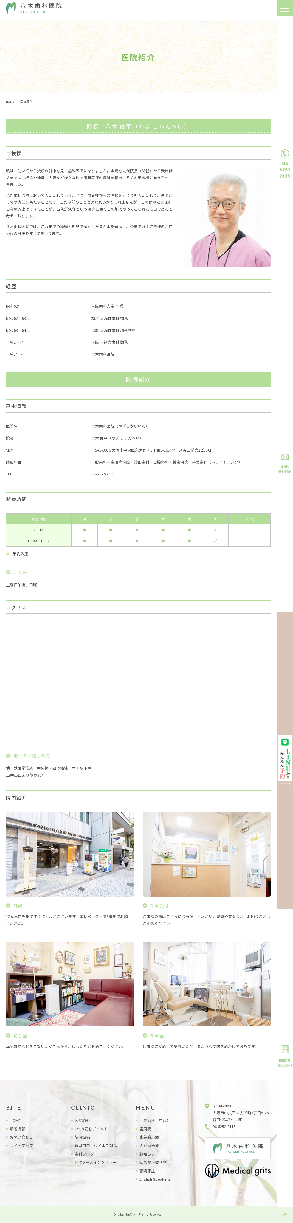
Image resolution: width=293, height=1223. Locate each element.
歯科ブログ (84, 1154)
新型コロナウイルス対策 (96, 1145)
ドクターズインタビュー (96, 1162)
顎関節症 (147, 1170)
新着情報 (17, 1129)
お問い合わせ (21, 1137)
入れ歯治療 (149, 1145)
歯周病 (145, 1129)
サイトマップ (21, 1145)
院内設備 (82, 1137)
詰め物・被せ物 (153, 1162)
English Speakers (154, 1179)
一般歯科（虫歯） (154, 1120)
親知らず (147, 1154)
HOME (15, 1120)
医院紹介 (82, 1120)
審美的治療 (149, 1137)
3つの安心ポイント (91, 1129)
